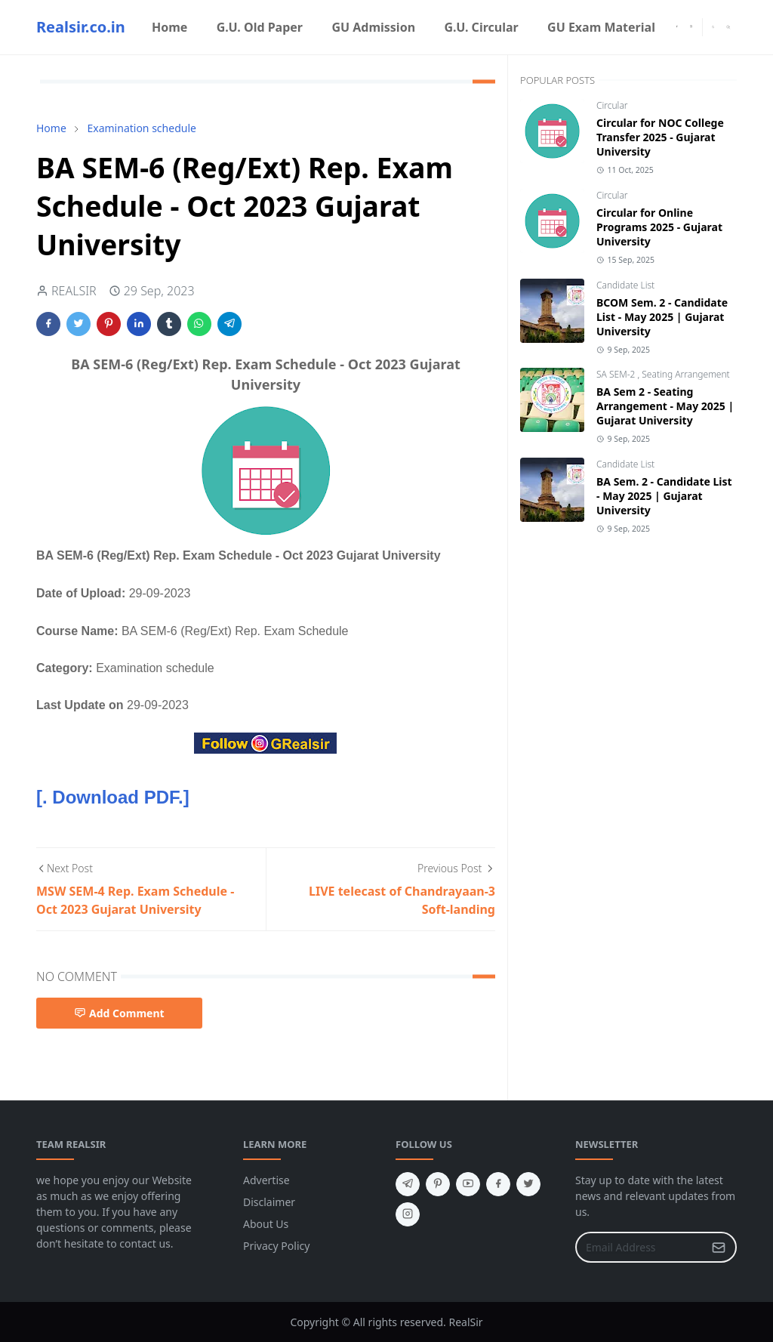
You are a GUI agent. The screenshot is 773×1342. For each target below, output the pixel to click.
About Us (265, 1224)
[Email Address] (640, 1247)
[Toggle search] (728, 27)
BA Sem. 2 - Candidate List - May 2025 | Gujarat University (664, 495)
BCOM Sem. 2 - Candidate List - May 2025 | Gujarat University (662, 316)
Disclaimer (269, 1202)
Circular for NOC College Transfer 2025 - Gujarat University (660, 137)
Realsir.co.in (80, 27)
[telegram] (408, 1184)
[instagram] (691, 27)
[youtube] (468, 1184)
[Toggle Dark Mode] (713, 26)
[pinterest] (438, 1184)
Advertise (266, 1180)
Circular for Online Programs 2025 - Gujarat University (659, 226)
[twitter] (528, 1184)
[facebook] (677, 27)
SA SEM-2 (616, 374)
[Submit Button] (718, 1247)
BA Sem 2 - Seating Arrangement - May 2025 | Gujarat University (665, 405)
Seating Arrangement (685, 374)
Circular (612, 105)
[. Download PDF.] (112, 797)
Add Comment (119, 1013)
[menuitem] (169, 27)
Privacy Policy (276, 1246)
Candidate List (625, 285)
